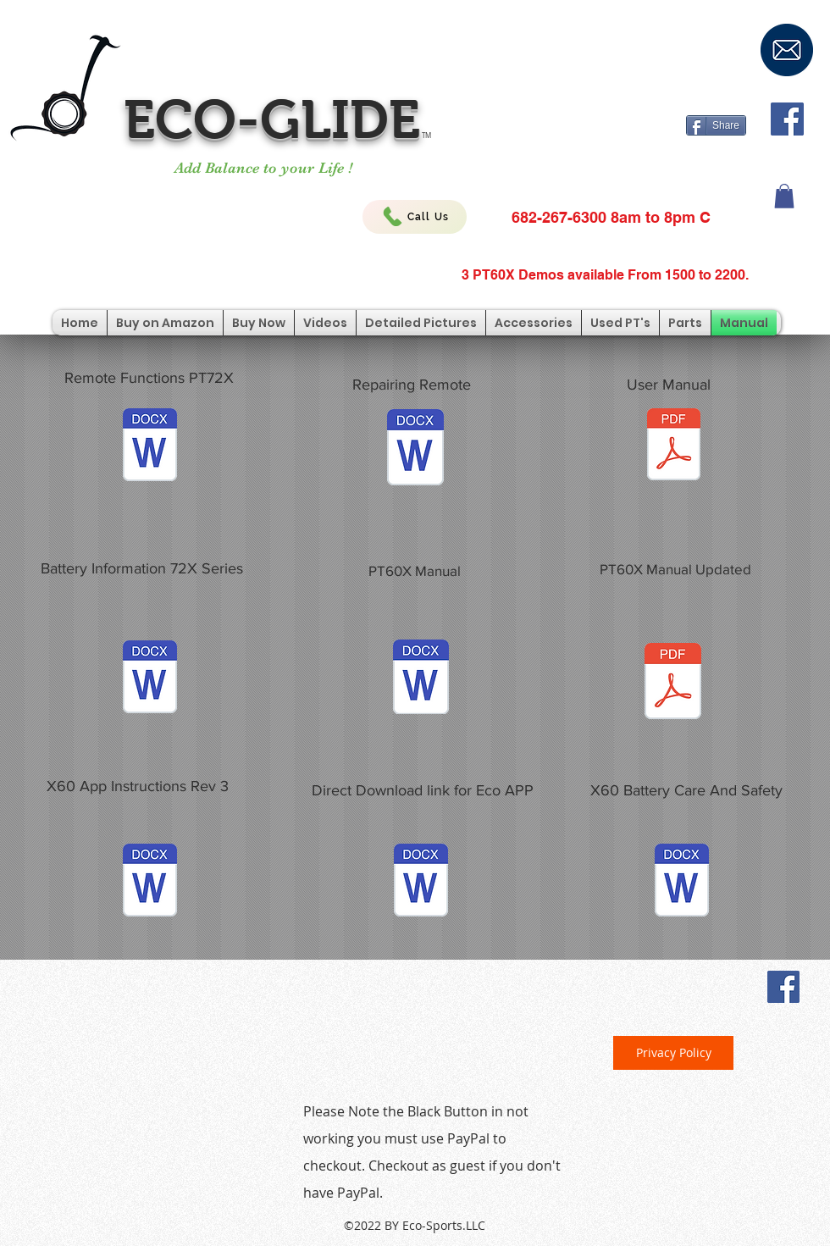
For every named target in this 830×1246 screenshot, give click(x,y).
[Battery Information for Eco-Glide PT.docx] (681, 882)
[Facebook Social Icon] (787, 119)
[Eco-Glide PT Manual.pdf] (674, 446)
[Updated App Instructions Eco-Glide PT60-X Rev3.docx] (150, 882)
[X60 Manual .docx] (421, 679)
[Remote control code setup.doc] (415, 449)
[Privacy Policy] (673, 1053)
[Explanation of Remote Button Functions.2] (150, 447)
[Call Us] (414, 217)
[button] (784, 196)
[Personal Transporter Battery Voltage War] (150, 679)
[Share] (716, 125)
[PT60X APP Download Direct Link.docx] (421, 882)
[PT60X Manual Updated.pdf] (673, 683)
